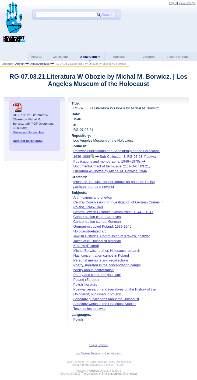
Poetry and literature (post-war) (97, 275)
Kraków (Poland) (86, 246)
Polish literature (85, 284)
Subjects (119, 56)
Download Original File (28, 132)
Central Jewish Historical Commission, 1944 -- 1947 (113, 212)
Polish (78, 319)
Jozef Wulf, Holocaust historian (97, 241)
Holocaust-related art (89, 231)
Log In (173, 3)
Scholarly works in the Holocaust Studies (104, 304)
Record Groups (178, 56)
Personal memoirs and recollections (100, 260)
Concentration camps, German (97, 222)
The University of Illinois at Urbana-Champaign (109, 373)
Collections (60, 56)
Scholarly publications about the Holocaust (106, 299)
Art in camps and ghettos (92, 197)
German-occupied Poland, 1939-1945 (102, 226)
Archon (19, 63)
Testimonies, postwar (89, 309)
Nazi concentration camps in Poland (101, 255)
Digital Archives (40, 63)
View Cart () (187, 3)
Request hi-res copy (28, 140)
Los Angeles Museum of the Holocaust (99, 353)
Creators (148, 56)
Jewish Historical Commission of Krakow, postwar (111, 236)
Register (103, 345)
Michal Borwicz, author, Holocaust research (106, 251)
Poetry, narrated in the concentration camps (106, 265)
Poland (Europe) (86, 280)
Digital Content (90, 56)
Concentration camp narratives (97, 217)
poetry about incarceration (93, 270)
